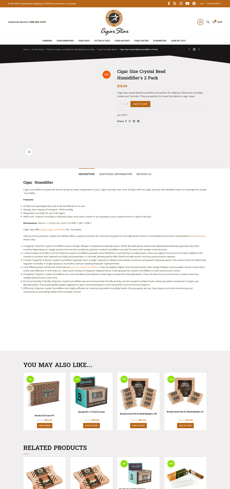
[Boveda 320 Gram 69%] (45, 359)
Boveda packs (197, 201)
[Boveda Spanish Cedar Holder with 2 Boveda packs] (91, 444)
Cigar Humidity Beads (107, 49)
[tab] (87, 138)
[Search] (208, 22)
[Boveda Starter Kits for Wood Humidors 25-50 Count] (185, 357)
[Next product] (199, 49)
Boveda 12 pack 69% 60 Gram (132, 454)
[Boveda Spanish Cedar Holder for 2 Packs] (45, 444)
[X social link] (174, 3)
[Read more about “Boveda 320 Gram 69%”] (44, 391)
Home (26, 49)
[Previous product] (189, 49)
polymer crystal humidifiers (85, 232)
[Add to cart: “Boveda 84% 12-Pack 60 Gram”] (91, 391)
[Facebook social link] (168, 3)
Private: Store (38, 49)
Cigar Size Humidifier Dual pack (180, 465)
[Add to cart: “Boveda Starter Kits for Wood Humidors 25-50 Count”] (185, 391)
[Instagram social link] (181, 3)
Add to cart (140, 104)
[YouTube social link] (187, 3)
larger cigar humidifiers (53, 195)
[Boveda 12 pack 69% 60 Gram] (138, 438)
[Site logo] (115, 21)
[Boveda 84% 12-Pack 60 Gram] (91, 357)
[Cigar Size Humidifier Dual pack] (185, 444)
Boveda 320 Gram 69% (44, 381)
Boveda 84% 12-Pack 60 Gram (91, 377)
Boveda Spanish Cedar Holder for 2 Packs (43, 465)
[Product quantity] (123, 104)
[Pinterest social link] (194, 3)
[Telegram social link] (138, 121)
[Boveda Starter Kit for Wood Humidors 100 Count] (138, 358)
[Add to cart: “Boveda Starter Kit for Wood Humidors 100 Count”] (138, 391)
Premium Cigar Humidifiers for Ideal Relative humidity (71, 49)
